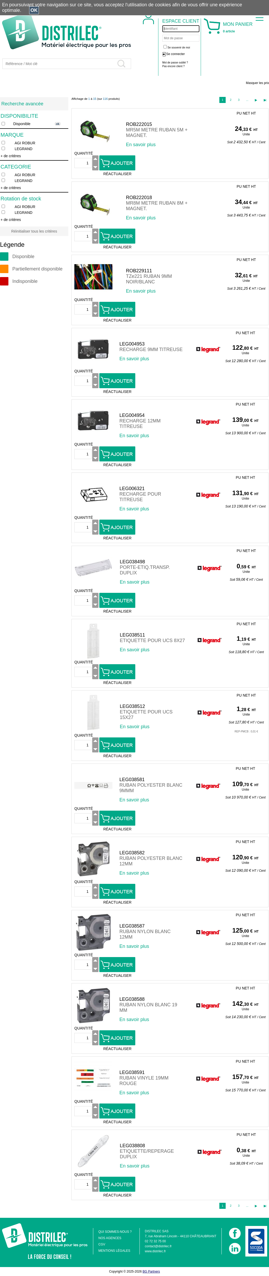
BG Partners (151, 1271)
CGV (101, 1244)
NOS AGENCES (109, 1238)
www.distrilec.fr (155, 1251)
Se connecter (175, 54)
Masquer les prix (257, 83)
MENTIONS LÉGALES (114, 1251)
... (247, 99)
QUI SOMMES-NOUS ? (115, 1232)
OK (34, 10)
